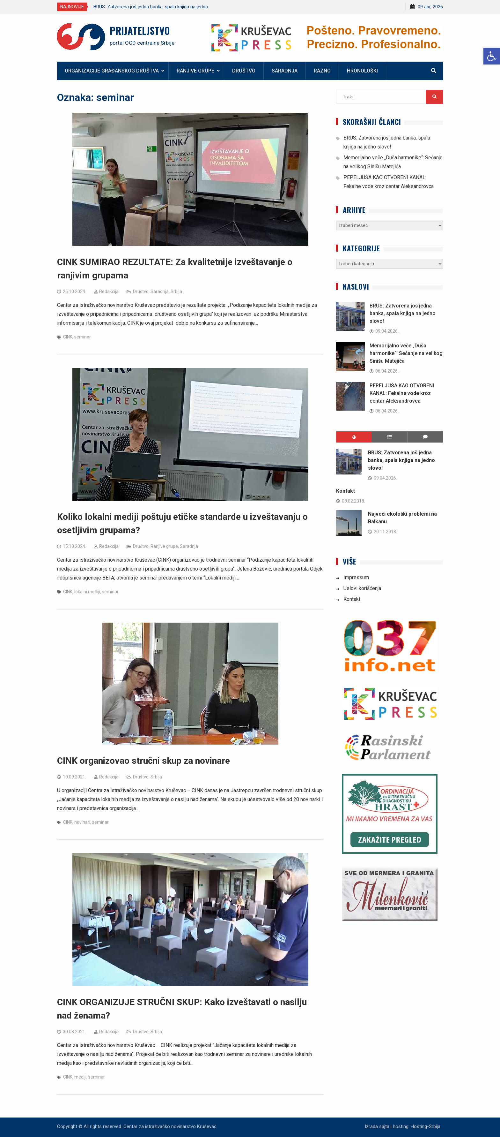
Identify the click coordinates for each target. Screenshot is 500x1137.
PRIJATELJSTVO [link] (140, 30)
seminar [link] (82, 336)
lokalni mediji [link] (87, 591)
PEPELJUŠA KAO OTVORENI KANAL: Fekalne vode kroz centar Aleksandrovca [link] (402, 393)
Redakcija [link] (109, 291)
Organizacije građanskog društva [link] (112, 71)
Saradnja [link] (285, 71)
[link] (491, 56)
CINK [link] (67, 336)
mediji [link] (80, 1077)
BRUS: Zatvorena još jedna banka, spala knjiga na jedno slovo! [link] (403, 313)
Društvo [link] (243, 71)
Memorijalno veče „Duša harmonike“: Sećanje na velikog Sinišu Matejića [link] (406, 353)
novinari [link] (82, 822)
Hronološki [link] (362, 71)
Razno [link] (322, 71)
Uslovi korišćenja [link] (362, 588)
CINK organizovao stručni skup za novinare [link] (143, 760)
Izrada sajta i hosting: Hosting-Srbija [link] (402, 1126)
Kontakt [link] (345, 491)
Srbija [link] (176, 291)
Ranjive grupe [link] (195, 71)
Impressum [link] (356, 577)
